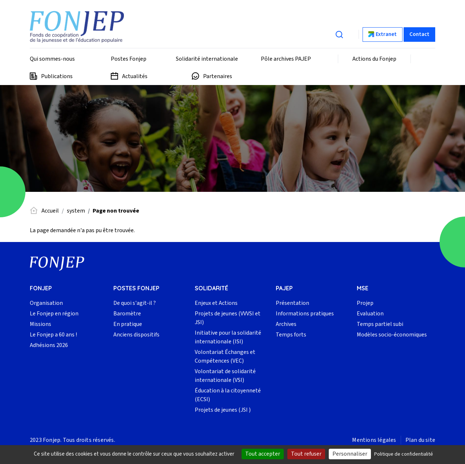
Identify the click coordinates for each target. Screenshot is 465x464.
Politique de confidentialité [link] (403, 454)
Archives (286, 324)
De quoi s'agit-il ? (134, 303)
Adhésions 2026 (49, 345)
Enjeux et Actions (216, 303)
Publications (57, 76)
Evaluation (370, 314)
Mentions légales (374, 440)
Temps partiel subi (380, 324)
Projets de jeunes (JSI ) (223, 410)
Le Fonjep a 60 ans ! (53, 335)
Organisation (46, 303)
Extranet (386, 34)
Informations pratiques (305, 314)
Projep (365, 303)
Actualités (134, 76)
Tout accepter (262, 454)
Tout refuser (306, 454)
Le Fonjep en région (54, 314)
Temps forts (291, 335)
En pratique (127, 324)
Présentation (292, 303)
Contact (419, 34)
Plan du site (420, 440)
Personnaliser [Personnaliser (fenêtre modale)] (349, 454)
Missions (40, 324)
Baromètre (127, 314)
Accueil (50, 211)
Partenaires (217, 76)
